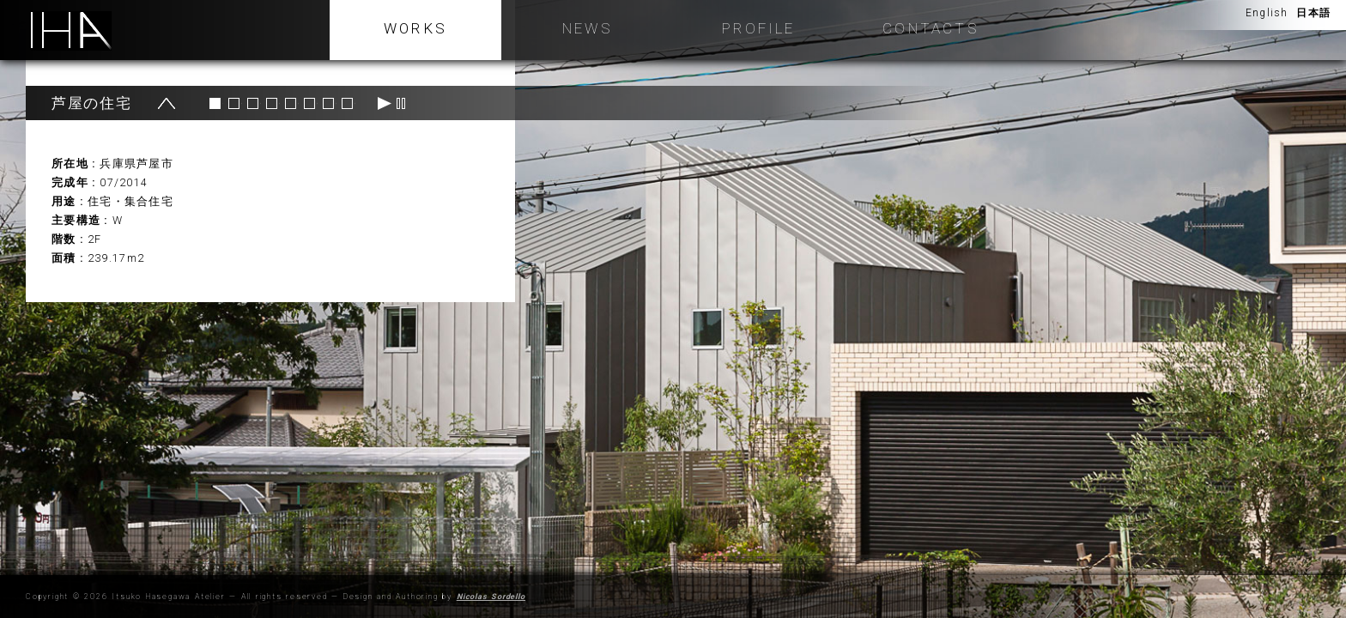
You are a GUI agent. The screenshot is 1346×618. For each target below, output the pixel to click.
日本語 (1313, 9)
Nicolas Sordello (491, 596)
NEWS (587, 28)
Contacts (930, 28)
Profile (758, 28)
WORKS (415, 28)
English (1267, 9)
